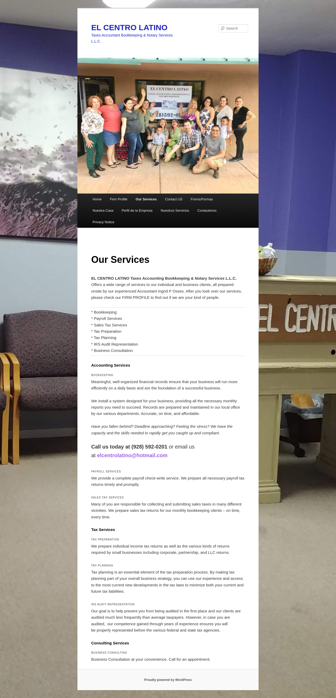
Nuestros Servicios (175, 210)
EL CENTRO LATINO (129, 27)
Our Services (146, 199)
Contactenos (207, 210)
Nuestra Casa (103, 210)
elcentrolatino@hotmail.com (132, 455)
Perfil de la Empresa (137, 210)
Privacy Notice (103, 222)
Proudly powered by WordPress (168, 680)
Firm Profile (118, 199)
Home (97, 199)
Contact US (173, 199)
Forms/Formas (202, 199)
